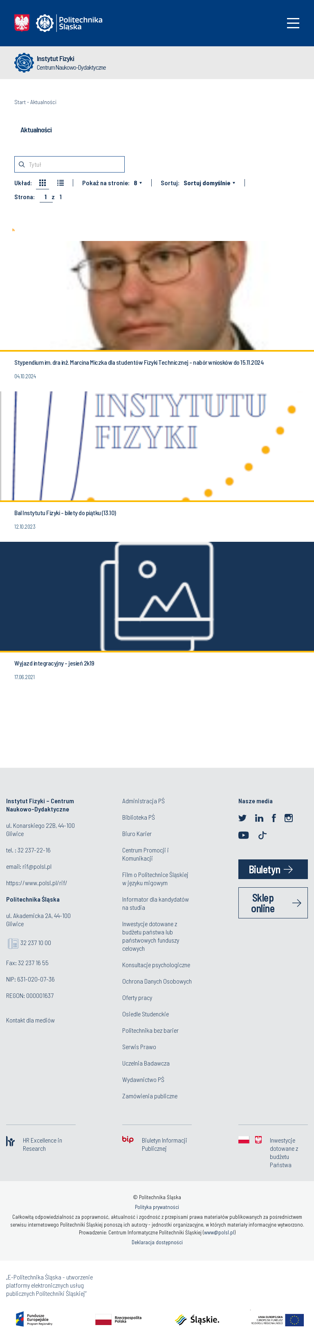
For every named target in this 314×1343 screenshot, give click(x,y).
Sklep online (262, 902)
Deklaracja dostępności (157, 1242)
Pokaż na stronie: (106, 182)
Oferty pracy (137, 997)
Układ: (23, 182)
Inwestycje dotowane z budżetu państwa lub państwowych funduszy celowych (150, 936)
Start (20, 101)
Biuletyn (264, 869)
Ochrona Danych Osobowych (157, 981)
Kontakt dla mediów (30, 1020)
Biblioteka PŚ (138, 817)
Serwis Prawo (139, 1046)
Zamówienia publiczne (149, 1096)
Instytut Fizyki (55, 58)
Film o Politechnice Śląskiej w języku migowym (155, 878)
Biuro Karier (137, 833)
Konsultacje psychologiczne (156, 964)
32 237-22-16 (34, 850)
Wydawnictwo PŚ (143, 1079)
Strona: (24, 196)
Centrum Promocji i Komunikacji (145, 854)
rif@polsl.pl (37, 866)
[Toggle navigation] (293, 23)
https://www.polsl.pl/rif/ (36, 882)
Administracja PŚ (143, 800)
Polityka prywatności (157, 1207)
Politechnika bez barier (150, 1030)
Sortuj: (170, 182)
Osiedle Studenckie (145, 1014)
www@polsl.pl (219, 1232)
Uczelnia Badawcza (146, 1063)
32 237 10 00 (35, 942)
